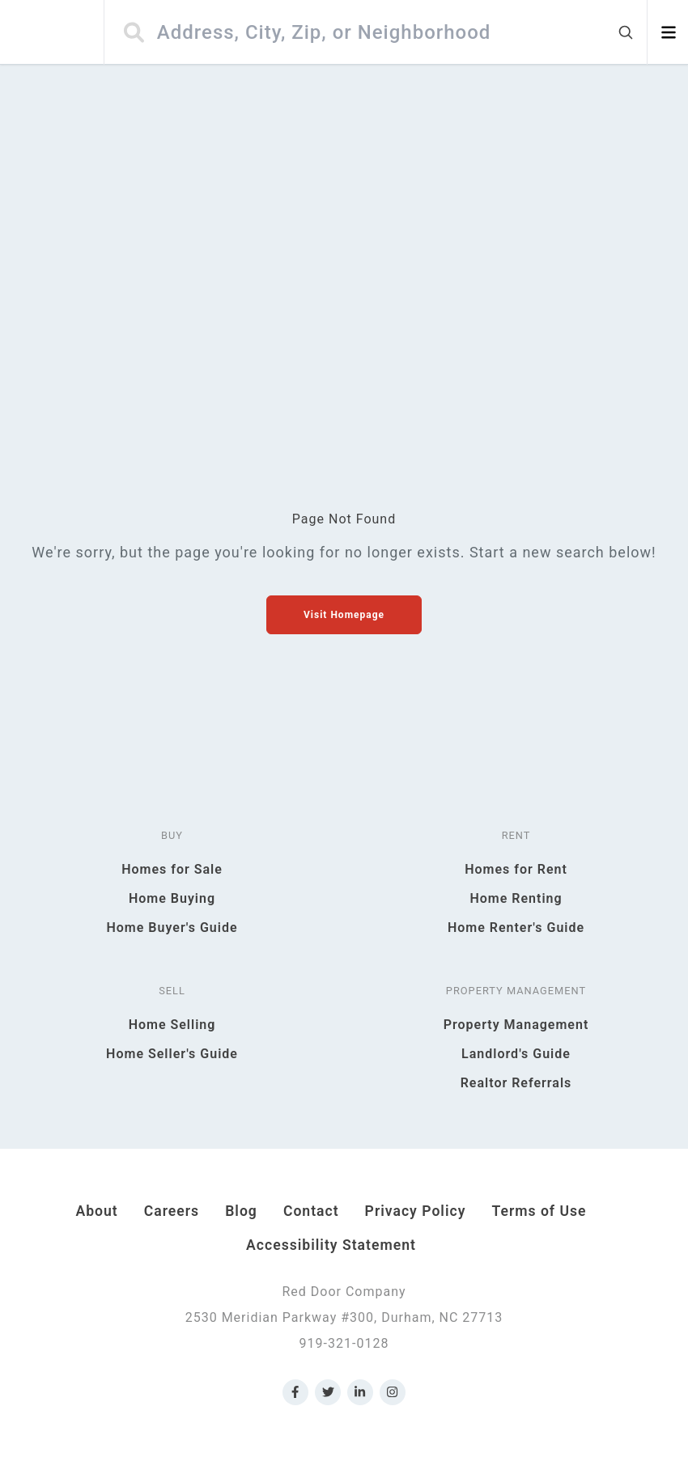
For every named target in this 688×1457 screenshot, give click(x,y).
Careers (171, 1211)
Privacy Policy (415, 1211)
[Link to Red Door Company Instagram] (393, 1392)
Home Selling (172, 1024)
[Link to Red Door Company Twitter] (328, 1392)
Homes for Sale (172, 869)
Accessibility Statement (331, 1245)
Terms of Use (538, 1211)
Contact (311, 1211)
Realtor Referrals (516, 1083)
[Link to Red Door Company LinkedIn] (360, 1392)
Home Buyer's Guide (171, 927)
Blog (241, 1211)
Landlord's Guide (516, 1053)
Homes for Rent (516, 869)
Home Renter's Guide (516, 927)
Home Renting (515, 898)
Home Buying (172, 898)
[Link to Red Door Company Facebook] (295, 1392)
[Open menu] (668, 32)
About (96, 1211)
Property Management (516, 1024)
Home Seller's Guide (172, 1053)
